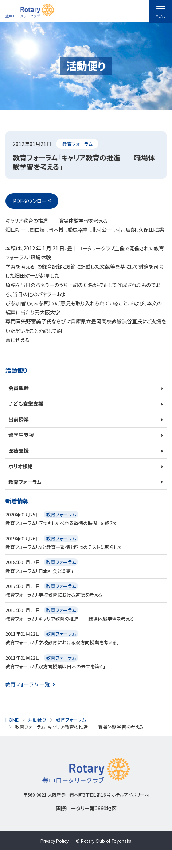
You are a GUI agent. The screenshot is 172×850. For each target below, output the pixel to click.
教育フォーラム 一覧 (27, 684)
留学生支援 (21, 434)
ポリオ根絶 (20, 466)
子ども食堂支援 (25, 403)
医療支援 (18, 450)
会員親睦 (18, 388)
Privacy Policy (54, 841)
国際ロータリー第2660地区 (86, 808)
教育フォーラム (77, 143)
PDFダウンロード (32, 200)
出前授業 (18, 419)
